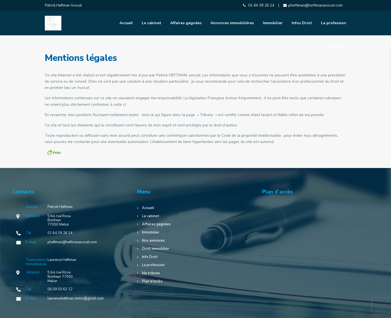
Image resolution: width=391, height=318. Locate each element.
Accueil (126, 23)
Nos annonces (153, 240)
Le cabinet (151, 23)
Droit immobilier (155, 248)
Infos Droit (302, 23)
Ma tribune (336, 47)
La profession (333, 23)
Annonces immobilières (232, 23)
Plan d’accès (152, 281)
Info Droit (150, 256)
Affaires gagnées (185, 23)
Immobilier (273, 23)
